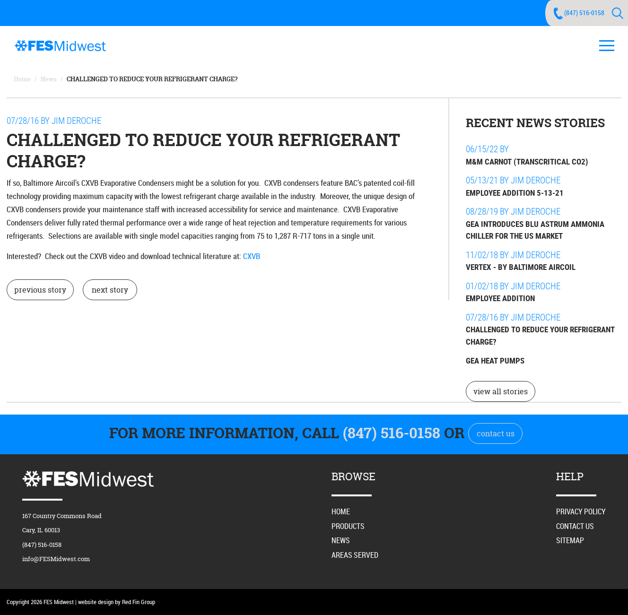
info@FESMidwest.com (56, 558)
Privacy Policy (581, 511)
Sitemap (570, 540)
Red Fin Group (138, 602)
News (49, 79)
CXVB (251, 256)
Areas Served (354, 555)
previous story (40, 290)
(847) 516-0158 (584, 12)
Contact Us (575, 526)
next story (110, 290)
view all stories (500, 391)
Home (22, 79)
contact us (496, 433)
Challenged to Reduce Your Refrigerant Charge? (152, 79)
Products (348, 526)
